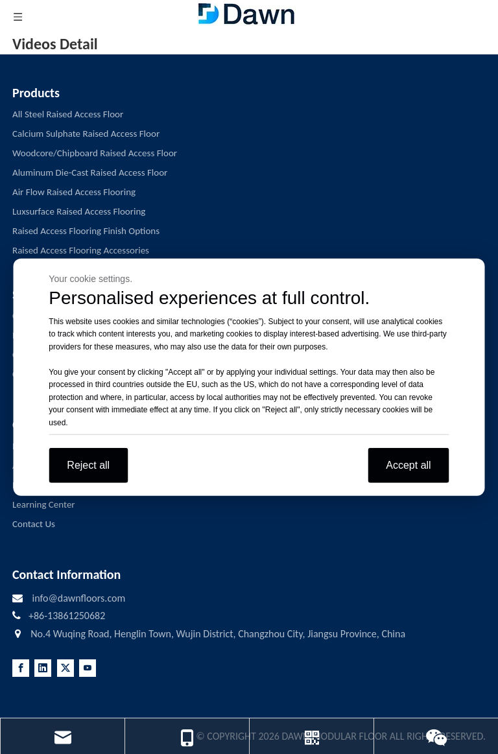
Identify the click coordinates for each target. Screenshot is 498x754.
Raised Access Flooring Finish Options (86, 231)
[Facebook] (20, 668)
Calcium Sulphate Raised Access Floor (86, 133)
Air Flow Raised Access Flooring (74, 192)
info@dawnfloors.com (78, 598)
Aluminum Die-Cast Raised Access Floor (89, 172)
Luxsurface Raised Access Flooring (78, 211)
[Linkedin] (42, 668)
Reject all (88, 465)
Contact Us (33, 524)
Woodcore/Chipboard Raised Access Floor (94, 153)
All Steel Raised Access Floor (67, 114)
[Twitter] (65, 668)
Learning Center (43, 504)
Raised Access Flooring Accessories (80, 250)
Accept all (408, 465)
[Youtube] (87, 668)
